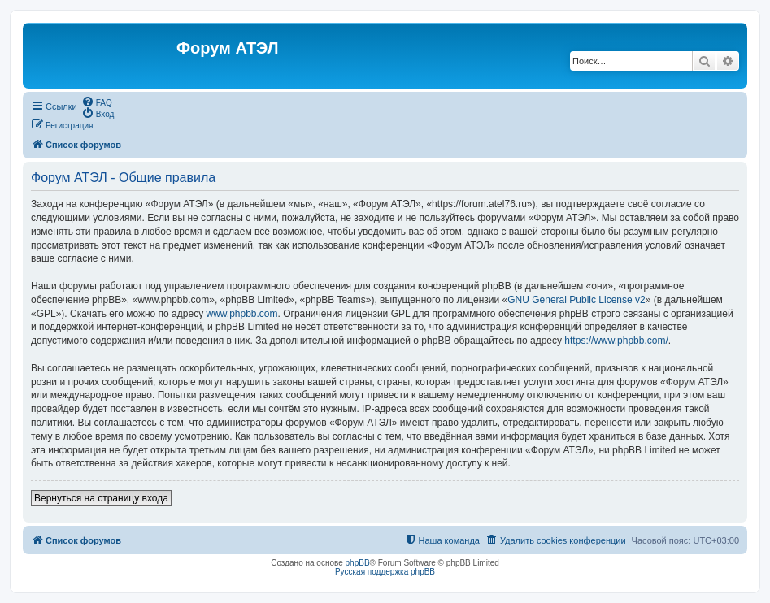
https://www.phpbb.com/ (616, 340)
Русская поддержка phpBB (385, 571)
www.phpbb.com (241, 313)
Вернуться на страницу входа (101, 498)
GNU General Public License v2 (576, 300)
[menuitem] (96, 101)
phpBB (358, 562)
